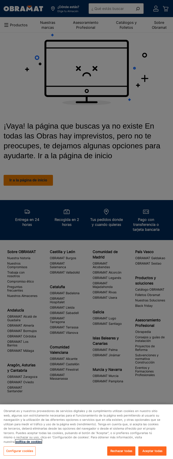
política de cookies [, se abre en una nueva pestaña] (29, 445)
